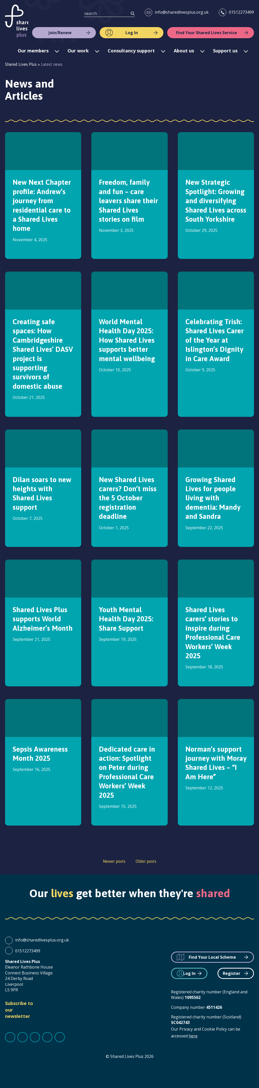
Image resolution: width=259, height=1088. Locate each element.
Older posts (146, 861)
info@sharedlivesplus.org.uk (182, 12)
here (193, 1036)
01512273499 (241, 12)
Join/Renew (60, 32)
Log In (131, 32)
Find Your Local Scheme (212, 957)
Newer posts (114, 861)
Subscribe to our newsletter (19, 1009)
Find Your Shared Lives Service (206, 32)
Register (231, 973)
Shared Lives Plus (16, 21)
